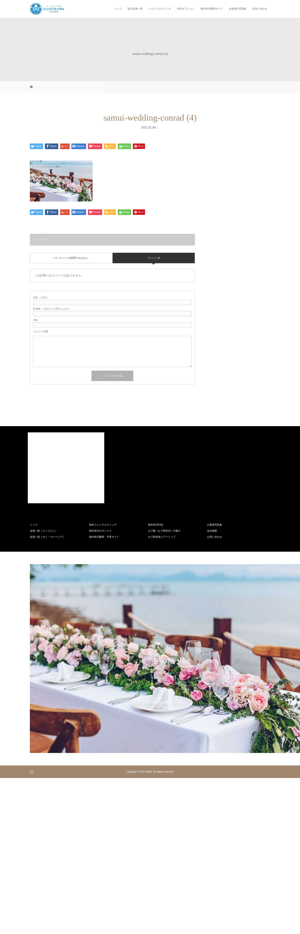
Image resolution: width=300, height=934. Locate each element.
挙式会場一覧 (135, 8)
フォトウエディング (160, 8)
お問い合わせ (259, 8)
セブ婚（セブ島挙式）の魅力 (164, 530)
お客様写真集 (214, 524)
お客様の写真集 (237, 8)
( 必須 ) (40, 297)
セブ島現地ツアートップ (161, 536)
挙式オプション (185, 8)
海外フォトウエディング (103, 524)
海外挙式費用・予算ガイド (104, 536)
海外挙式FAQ (155, 524)
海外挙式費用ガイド (211, 8)
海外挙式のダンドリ (100, 530)
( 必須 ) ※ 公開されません (51, 309)
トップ (118, 8)
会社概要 (212, 530)
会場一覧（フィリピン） (43, 530)
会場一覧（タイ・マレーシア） (47, 536)
